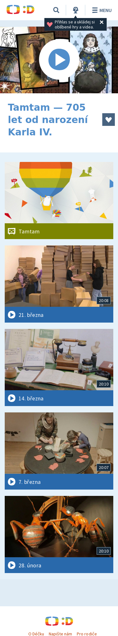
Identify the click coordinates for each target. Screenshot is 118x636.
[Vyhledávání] (56, 10)
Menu (101, 10)
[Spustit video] (59, 60)
